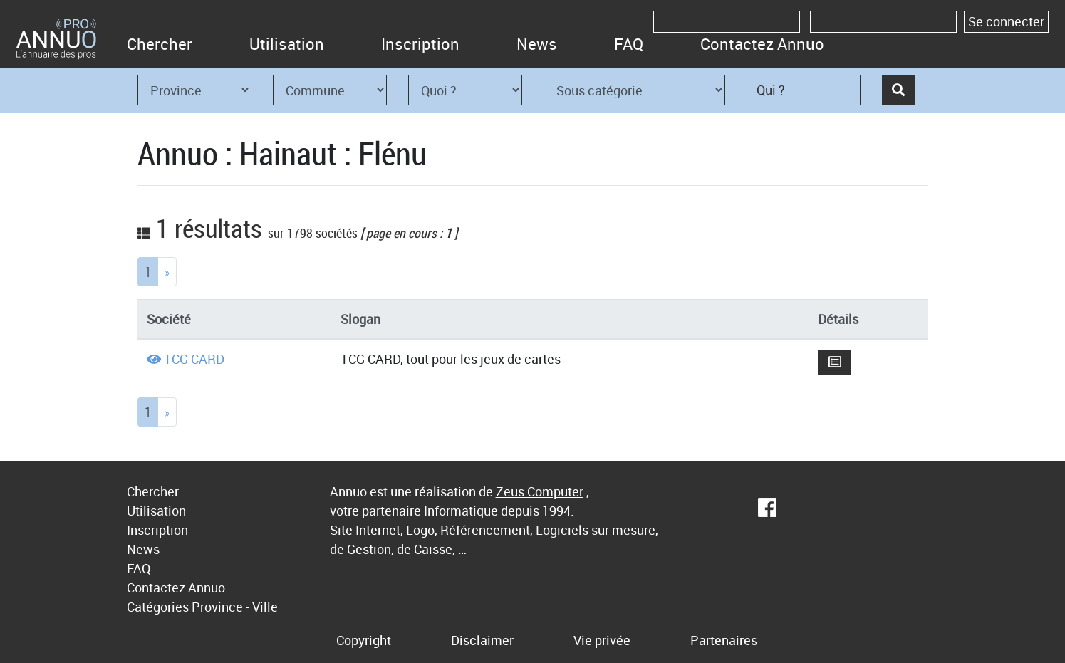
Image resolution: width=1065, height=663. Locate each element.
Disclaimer (482, 640)
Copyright (363, 640)
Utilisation (286, 43)
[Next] (167, 271)
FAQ (628, 43)
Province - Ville (235, 606)
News (536, 43)
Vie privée (601, 640)
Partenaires (723, 640)
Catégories (158, 606)
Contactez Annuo (762, 43)
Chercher (159, 43)
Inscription (420, 43)
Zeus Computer (539, 491)
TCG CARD (194, 358)
